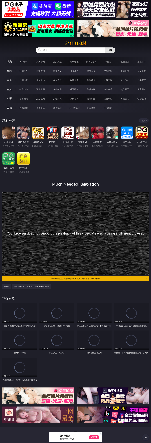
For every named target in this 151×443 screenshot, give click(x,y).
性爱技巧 (141, 98)
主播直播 (125, 70)
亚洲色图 (40, 89)
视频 (9, 71)
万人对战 (57, 61)
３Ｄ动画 (74, 70)
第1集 (6, 286)
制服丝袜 (91, 80)
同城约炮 (23, 107)
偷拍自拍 (40, 80)
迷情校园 (91, 98)
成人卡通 (57, 80)
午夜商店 (40, 107)
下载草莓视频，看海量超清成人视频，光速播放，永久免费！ (98, 278)
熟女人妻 (91, 70)
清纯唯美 (108, 89)
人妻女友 (57, 98)
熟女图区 (125, 89)
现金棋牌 (125, 61)
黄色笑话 (125, 98)
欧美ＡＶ (57, 70)
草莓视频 (57, 107)
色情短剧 (108, 107)
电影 (9, 80)
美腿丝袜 (91, 89)
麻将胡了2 (91, 61)
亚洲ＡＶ (23, 70)
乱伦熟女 (125, 80)
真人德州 (40, 61)
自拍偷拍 (40, 70)
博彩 (9, 61)
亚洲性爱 (23, 80)
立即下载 (94, 437)
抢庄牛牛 (141, 61)
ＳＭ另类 (141, 70)
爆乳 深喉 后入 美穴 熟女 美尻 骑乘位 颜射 (31, 286)
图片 (9, 89)
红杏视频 (91, 107)
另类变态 (141, 80)
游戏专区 (74, 61)
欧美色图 (57, 89)
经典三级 (108, 80)
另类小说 (108, 98)
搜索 (110, 50)
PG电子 (23, 61)
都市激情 (23, 98)
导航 (9, 108)
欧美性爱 (74, 80)
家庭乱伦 (40, 98)
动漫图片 (74, 89)
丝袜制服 (108, 70)
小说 (9, 98)
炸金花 (108, 61)
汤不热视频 (74, 107)
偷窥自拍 (23, 89)
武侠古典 (74, 98)
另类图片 (141, 89)
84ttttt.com (75, 43)
